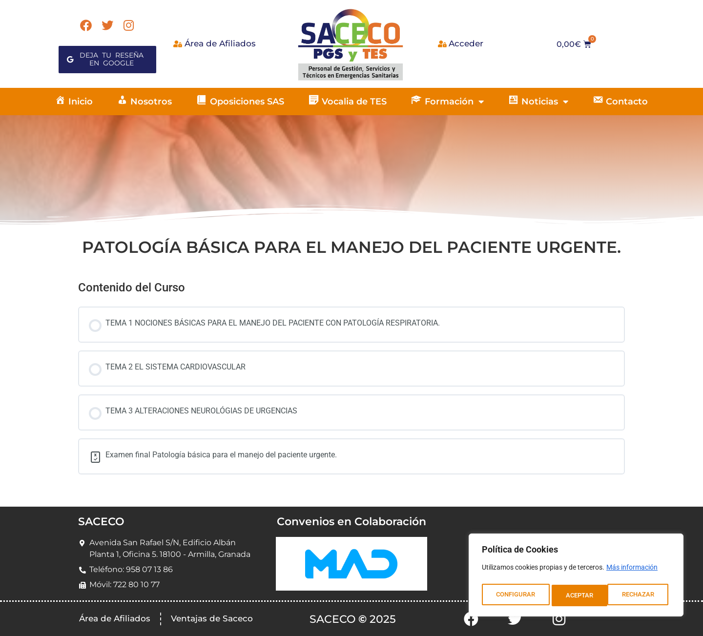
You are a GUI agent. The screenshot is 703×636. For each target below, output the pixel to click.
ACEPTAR (643, 595)
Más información (632, 571)
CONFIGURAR (515, 595)
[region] (576, 576)
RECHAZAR (582, 595)
